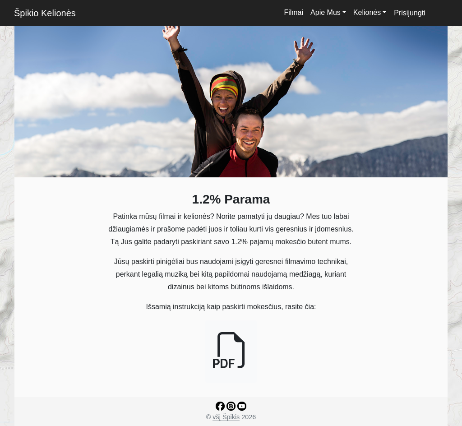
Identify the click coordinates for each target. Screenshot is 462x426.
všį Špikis (226, 417)
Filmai (293, 12)
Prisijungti (409, 13)
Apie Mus (325, 12)
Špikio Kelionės (45, 13)
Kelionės (367, 12)
